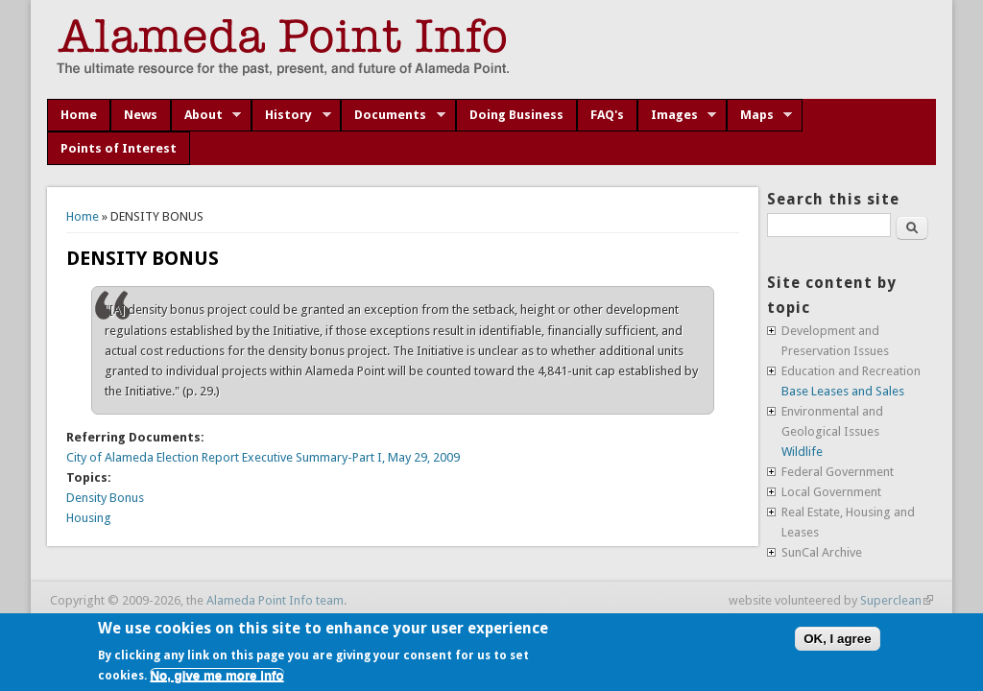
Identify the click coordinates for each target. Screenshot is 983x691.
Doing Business (516, 114)
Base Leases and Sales (842, 391)
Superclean (896, 600)
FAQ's (607, 114)
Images (677, 115)
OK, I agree (837, 638)
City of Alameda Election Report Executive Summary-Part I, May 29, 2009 (263, 457)
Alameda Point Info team (275, 600)
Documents (393, 115)
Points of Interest (118, 148)
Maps (760, 115)
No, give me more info (216, 675)
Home (78, 114)
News (140, 114)
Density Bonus (105, 497)
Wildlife (802, 451)
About (206, 115)
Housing (88, 518)
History (291, 115)
